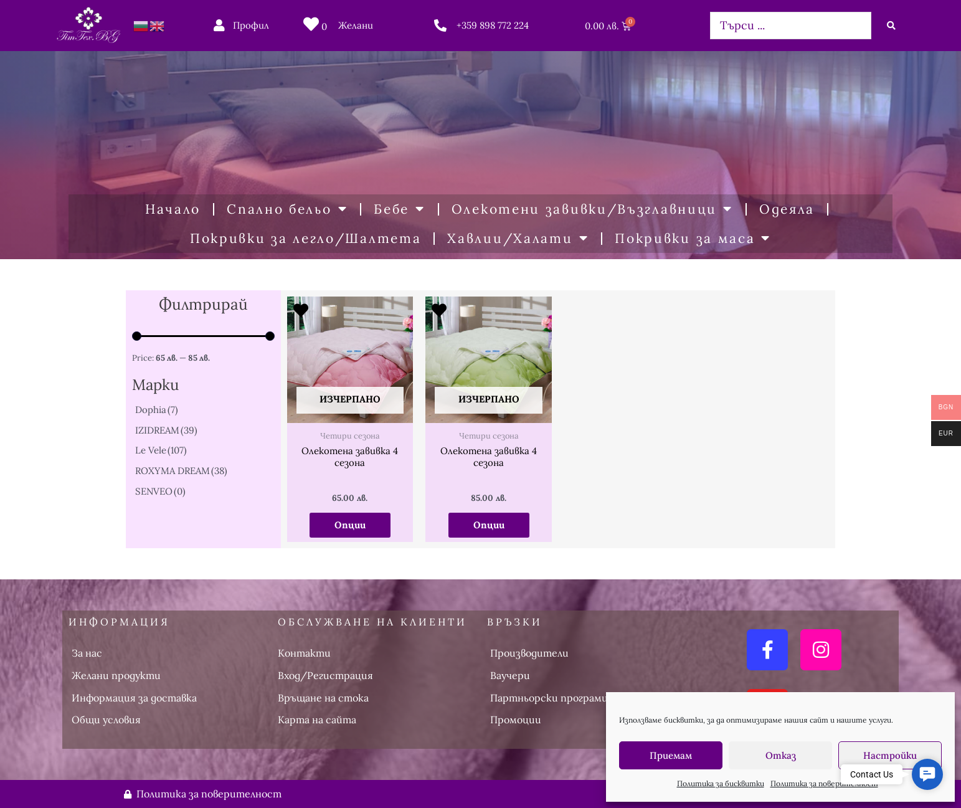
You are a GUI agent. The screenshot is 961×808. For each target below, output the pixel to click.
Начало (173, 209)
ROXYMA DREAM (181, 471)
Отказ (780, 755)
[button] (927, 774)
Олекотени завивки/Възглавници (592, 209)
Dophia (156, 410)
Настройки (890, 755)
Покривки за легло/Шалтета (306, 238)
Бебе (399, 209)
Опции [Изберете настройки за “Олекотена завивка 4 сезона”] (350, 525)
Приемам (671, 755)
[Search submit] (891, 25)
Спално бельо (287, 209)
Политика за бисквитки (720, 783)
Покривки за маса (693, 238)
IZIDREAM (166, 430)
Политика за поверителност (824, 783)
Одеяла (787, 209)
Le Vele (161, 450)
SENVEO (160, 491)
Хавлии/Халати (518, 238)
